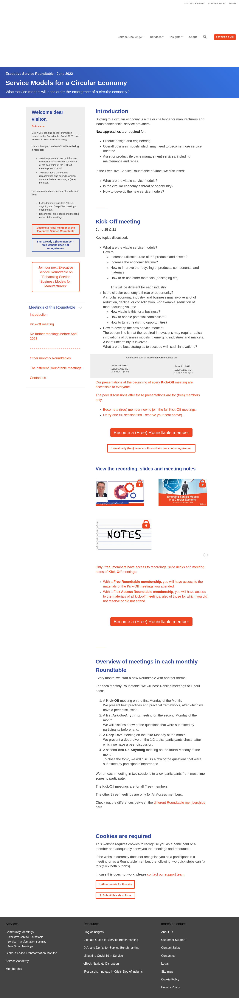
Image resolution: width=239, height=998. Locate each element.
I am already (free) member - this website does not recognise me (151, 408)
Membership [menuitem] (14, 929)
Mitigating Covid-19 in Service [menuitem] (103, 915)
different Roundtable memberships (179, 763)
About (194, 16)
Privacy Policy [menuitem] (170, 947)
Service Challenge (131, 16)
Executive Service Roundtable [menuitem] (25, 897)
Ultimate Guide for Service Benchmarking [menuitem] (110, 899)
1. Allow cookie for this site (115, 844)
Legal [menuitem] (164, 923)
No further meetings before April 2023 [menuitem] (53, 296)
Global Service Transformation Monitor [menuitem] (31, 913)
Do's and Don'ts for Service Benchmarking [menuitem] (111, 908)
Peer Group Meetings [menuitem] (20, 906)
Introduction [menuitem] (38, 274)
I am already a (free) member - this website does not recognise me (55, 205)
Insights (176, 16)
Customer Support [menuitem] (173, 899)
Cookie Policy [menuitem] (170, 939)
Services (157, 16)
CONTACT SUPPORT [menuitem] (194, 3)
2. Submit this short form (115, 855)
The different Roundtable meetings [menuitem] (55, 328)
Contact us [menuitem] (38, 338)
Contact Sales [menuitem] (170, 908)
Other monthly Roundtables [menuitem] (50, 318)
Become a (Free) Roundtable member (151, 392)
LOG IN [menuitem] (232, 3)
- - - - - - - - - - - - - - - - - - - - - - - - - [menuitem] (55, 308)
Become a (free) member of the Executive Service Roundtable (55, 189)
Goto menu (38, 86)
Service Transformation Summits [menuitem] (26, 901)
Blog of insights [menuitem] (93, 892)
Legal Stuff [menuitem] (11, 980)
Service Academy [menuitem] (17, 921)
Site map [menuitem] (167, 931)
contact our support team (165, 834)
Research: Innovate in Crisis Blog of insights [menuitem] (113, 931)
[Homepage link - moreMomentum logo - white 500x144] (29, 974)
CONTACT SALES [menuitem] (216, 3)
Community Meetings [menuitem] (20, 892)
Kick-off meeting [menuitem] (42, 284)
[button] (229, 964)
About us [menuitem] (167, 892)
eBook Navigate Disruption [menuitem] (101, 923)
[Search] (204, 17)
